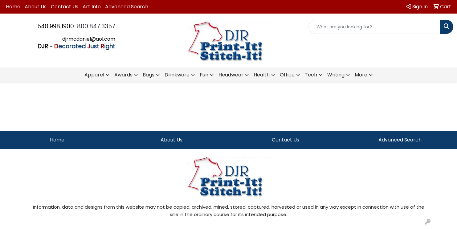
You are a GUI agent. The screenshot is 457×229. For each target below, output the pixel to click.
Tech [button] (311, 74)
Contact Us (64, 6)
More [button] (361, 74)
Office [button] (287, 74)
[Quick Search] (374, 27)
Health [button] (262, 74)
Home (13, 6)
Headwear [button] (230, 74)
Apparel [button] (94, 74)
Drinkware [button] (177, 74)
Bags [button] (148, 74)
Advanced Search (126, 6)
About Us (36, 6)
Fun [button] (204, 74)
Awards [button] (123, 74)
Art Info (92, 6)
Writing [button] (336, 74)
